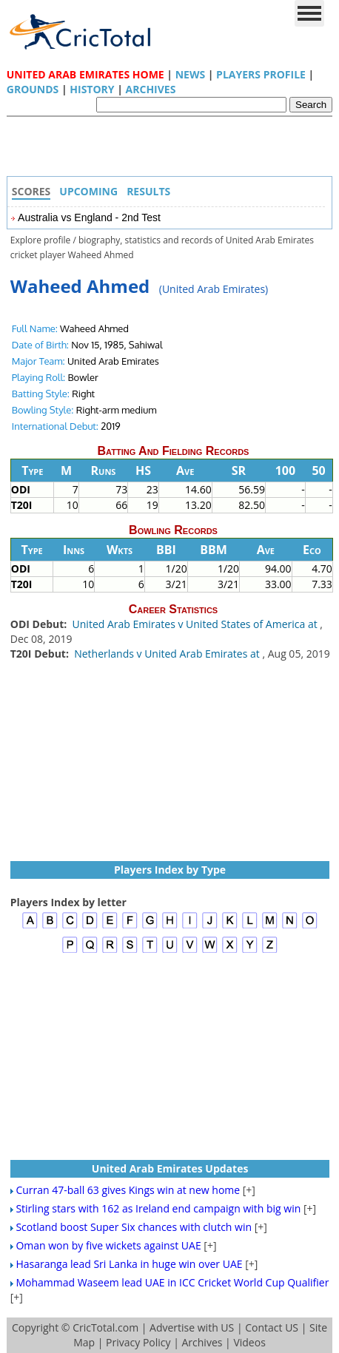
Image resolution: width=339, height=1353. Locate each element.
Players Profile (261, 74)
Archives (151, 89)
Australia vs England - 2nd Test (89, 217)
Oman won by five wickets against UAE (108, 1245)
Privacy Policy (138, 1342)
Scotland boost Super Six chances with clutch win (134, 1227)
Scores (31, 191)
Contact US (271, 1327)
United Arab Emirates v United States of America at (196, 624)
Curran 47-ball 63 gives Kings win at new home (128, 1190)
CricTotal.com (105, 1327)
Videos (249, 1342)
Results (148, 191)
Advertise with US (192, 1327)
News (190, 74)
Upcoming (88, 191)
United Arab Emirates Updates (170, 1168)
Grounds (33, 89)
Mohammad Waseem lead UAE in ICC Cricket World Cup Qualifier (172, 1282)
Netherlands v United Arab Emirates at (168, 654)
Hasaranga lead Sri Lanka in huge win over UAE (129, 1264)
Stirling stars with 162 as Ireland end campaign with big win (158, 1208)
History (92, 89)
